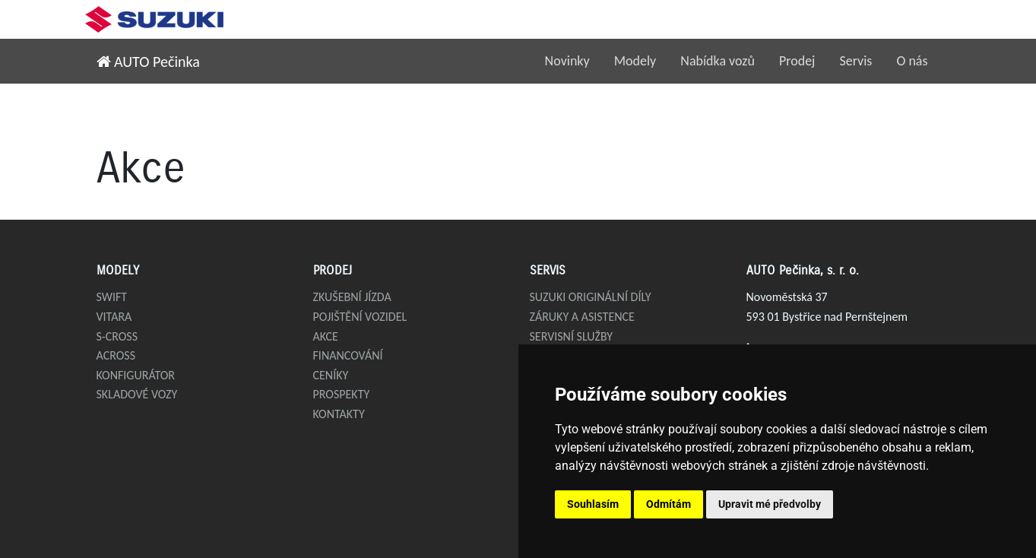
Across (116, 355)
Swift (112, 297)
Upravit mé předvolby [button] (769, 504)
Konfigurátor (136, 375)
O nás (911, 60)
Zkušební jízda (352, 297)
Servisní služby (571, 336)
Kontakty (339, 414)
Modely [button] (635, 60)
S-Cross (117, 336)
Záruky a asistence (582, 316)
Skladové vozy (137, 394)
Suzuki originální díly (590, 297)
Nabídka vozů (717, 60)
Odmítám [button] (668, 504)
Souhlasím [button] (593, 504)
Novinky (567, 60)
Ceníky (331, 375)
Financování (348, 355)
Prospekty (341, 394)
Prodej (797, 60)
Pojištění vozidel (360, 316)
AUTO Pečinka (148, 61)
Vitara (114, 316)
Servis (855, 60)
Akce (325, 336)
